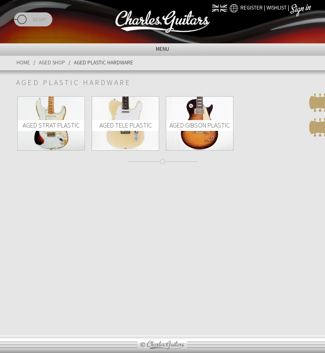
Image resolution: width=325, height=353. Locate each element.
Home (23, 62)
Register (251, 7)
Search (20, 19)
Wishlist (276, 7)
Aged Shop (52, 62)
